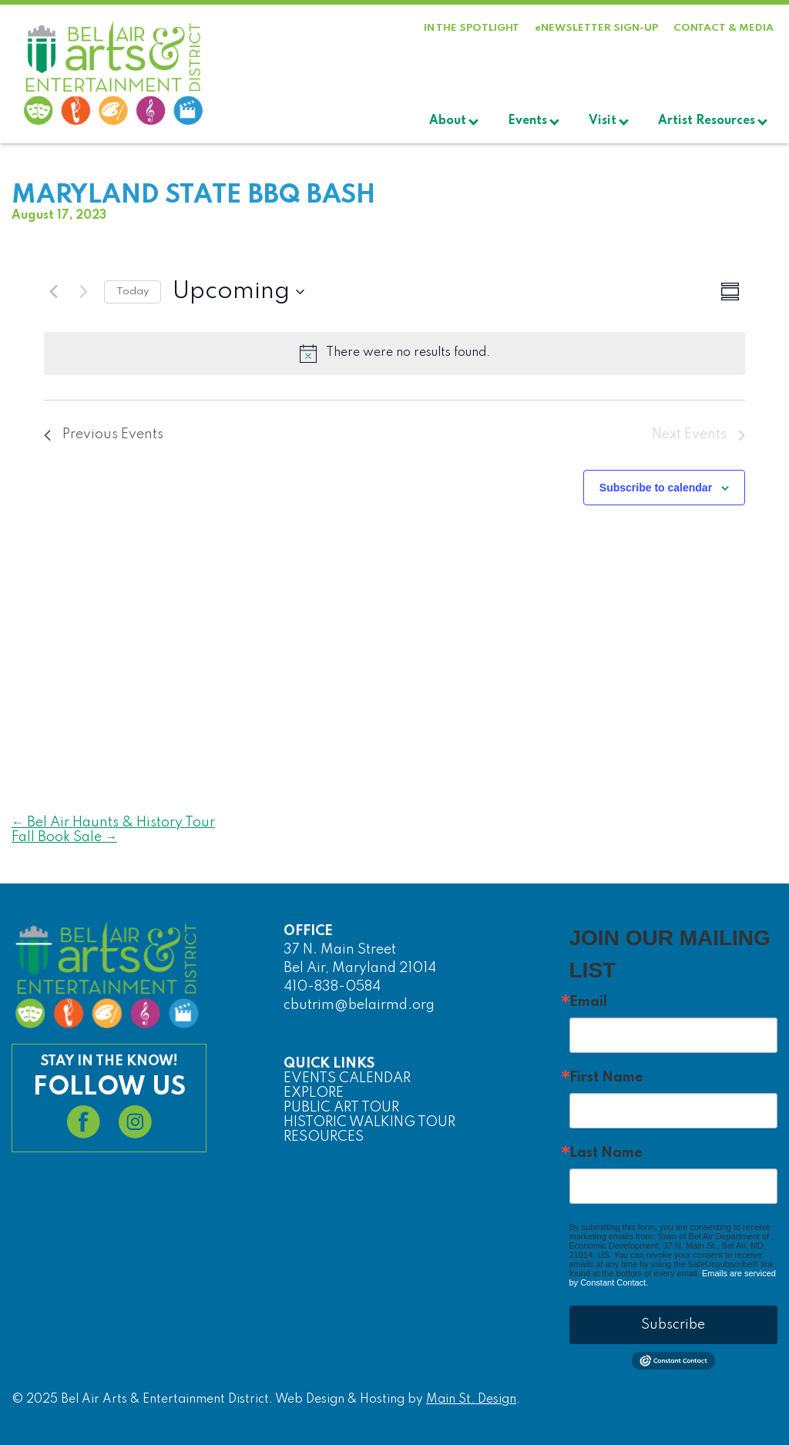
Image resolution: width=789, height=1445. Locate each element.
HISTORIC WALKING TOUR (369, 1122)
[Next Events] (83, 292)
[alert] (394, 353)
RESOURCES (324, 1137)
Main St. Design (471, 1399)
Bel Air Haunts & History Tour (113, 823)
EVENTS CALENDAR (347, 1078)
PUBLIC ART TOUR (341, 1108)
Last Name (606, 1153)
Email (588, 1002)
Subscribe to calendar (655, 487)
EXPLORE (314, 1093)
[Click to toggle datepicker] (238, 292)
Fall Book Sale (64, 837)
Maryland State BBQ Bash (193, 196)
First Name (606, 1077)
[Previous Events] (53, 292)
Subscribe (673, 1325)
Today (132, 292)
